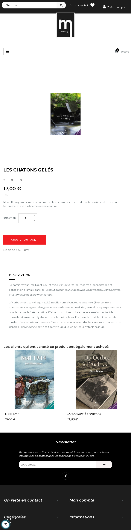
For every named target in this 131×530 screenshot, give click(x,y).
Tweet (12, 180)
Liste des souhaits (82, 5)
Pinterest (21, 180)
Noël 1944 (12, 413)
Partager (4, 180)
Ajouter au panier (25, 239)
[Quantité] (25, 218)
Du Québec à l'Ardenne (84, 413)
